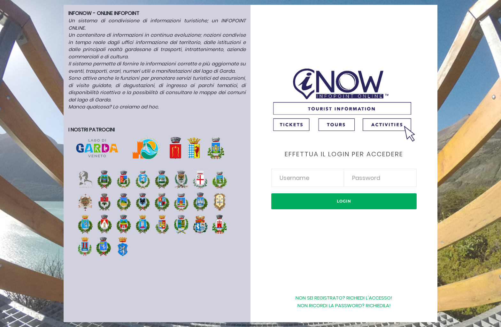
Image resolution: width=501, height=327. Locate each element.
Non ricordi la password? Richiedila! (344, 305)
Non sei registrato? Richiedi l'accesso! (344, 297)
